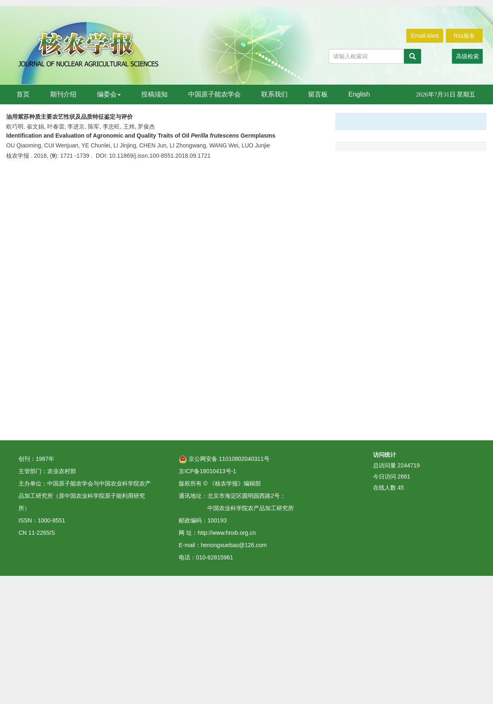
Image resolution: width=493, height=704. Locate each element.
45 (400, 487)
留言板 (318, 94)
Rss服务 (464, 35)
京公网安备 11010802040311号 (224, 459)
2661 (403, 476)
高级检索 (467, 56)
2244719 (408, 465)
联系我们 (274, 94)
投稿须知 (154, 94)
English (359, 94)
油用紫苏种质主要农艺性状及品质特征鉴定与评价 (69, 116)
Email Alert (425, 35)
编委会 (109, 94)
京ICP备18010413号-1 (207, 471)
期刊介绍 (63, 94)
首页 (23, 94)
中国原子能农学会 (214, 94)
